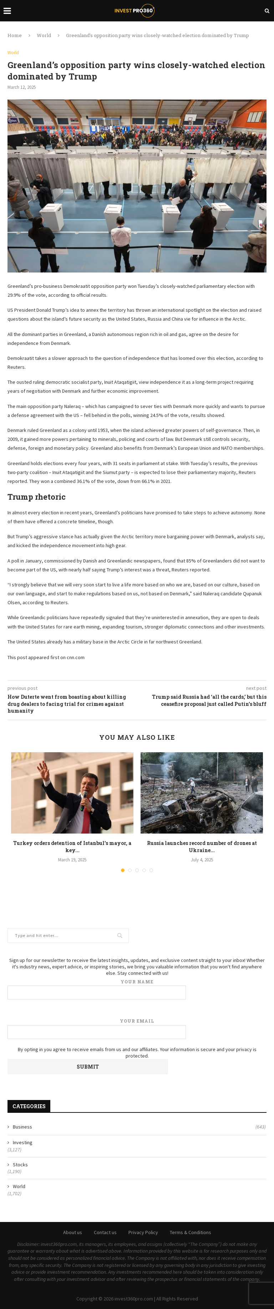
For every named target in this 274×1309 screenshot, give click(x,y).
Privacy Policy (143, 1232)
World (44, 35)
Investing (22, 1142)
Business (139, 1127)
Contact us (105, 1232)
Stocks (20, 1164)
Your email (137, 1028)
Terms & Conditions (190, 1232)
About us (72, 1232)
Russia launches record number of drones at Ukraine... (202, 847)
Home (14, 35)
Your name (137, 989)
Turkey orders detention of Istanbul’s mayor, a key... (72, 847)
